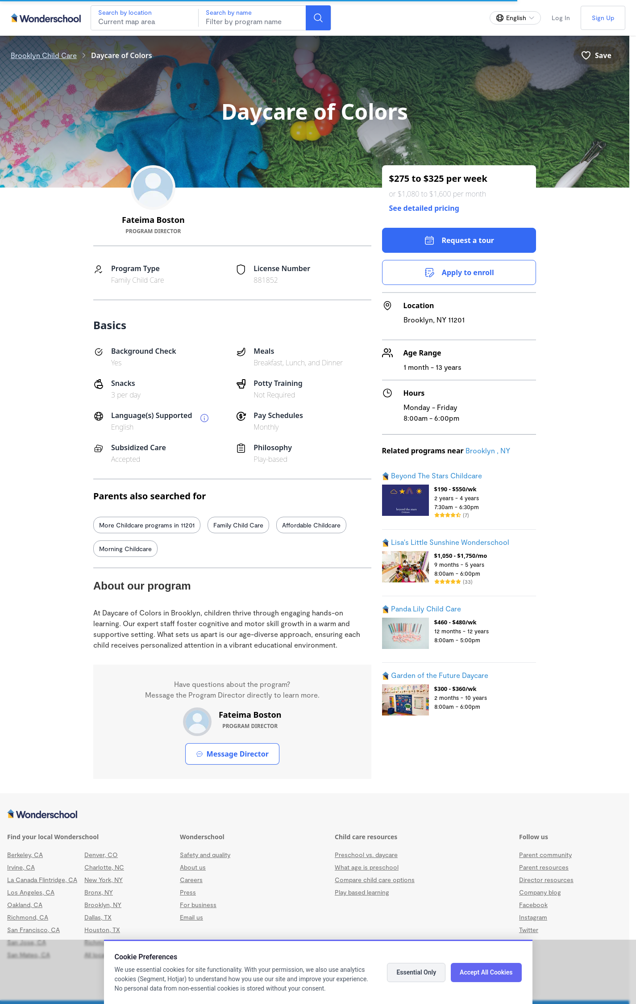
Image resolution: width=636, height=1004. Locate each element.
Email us (191, 917)
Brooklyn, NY (102, 904)
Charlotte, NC (104, 867)
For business (198, 904)
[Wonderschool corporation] (314, 814)
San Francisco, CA (33, 929)
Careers (191, 879)
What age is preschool (367, 867)
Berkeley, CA (25, 854)
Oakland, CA (24, 904)
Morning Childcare (125, 548)
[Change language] (515, 18)
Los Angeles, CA (30, 892)
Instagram (533, 917)
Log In (561, 17)
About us (193, 867)
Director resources (546, 879)
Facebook (533, 904)
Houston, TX (102, 929)
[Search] (318, 17)
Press (188, 892)
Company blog (540, 892)
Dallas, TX (98, 917)
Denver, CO (101, 854)
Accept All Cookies (486, 972)
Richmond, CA (27, 917)
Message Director (232, 754)
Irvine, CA (21, 867)
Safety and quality (205, 854)
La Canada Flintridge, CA (42, 879)
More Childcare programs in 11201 (147, 525)
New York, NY (103, 879)
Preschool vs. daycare (366, 854)
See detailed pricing (424, 208)
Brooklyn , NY (488, 450)
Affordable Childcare (311, 525)
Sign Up (603, 17)
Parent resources (544, 867)
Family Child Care (238, 525)
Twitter (528, 929)
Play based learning (362, 892)
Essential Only (416, 972)
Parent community (545, 854)
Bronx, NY (98, 892)
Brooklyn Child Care (44, 55)
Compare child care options (375, 879)
